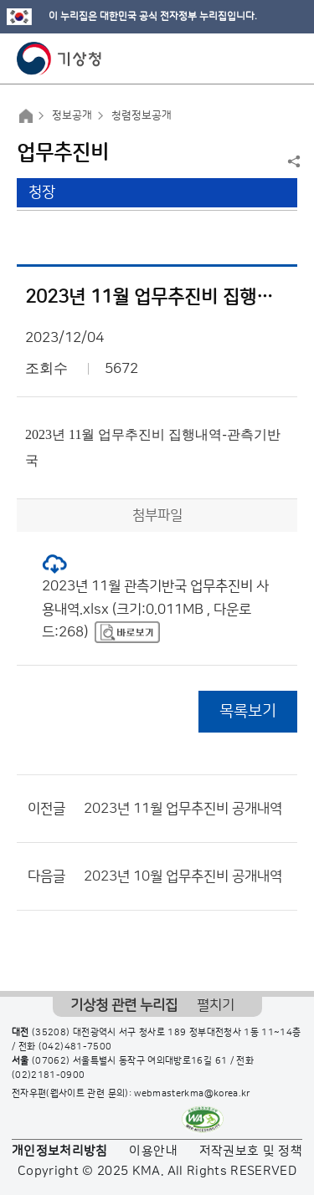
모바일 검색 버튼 (260, 58)
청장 (41, 192)
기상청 (59, 58)
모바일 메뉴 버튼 (287, 58)
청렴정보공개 (141, 115)
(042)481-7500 (75, 1047)
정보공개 (72, 115)
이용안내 (153, 1151)
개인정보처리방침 (60, 1151)
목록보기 (247, 711)
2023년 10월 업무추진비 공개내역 (183, 876)
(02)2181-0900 (48, 1075)
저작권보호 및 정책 (251, 1151)
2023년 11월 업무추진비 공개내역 (183, 808)
